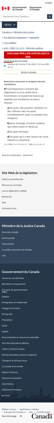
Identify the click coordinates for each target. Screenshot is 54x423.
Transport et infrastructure (14, 360)
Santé (4, 325)
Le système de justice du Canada (17, 249)
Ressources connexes (12, 185)
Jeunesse (6, 395)
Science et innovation (12, 378)
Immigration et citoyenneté (14, 302)
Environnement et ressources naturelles (20, 337)
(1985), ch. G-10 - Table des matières (23, 48)
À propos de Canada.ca (14, 412)
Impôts (5, 331)
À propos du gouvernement (15, 289)
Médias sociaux (9, 409)
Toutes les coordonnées (13, 278)
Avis (31, 412)
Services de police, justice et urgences (19, 354)
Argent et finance (10, 372)
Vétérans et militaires (12, 389)
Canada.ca (7, 32)
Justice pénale (8, 238)
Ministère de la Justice (24, 32)
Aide (4, 202)
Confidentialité (43, 412)
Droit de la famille (10, 232)
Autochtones (8, 384)
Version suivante (28, 72)
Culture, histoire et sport (13, 349)
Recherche (7, 196)
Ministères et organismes (13, 284)
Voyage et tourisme (11, 308)
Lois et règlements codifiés (14, 191)
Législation (34, 37)
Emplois (5, 296)
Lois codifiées (10, 42)
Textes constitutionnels (12, 179)
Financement (8, 244)
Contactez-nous (9, 208)
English (48, 2)
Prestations (7, 320)
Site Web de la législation (15, 37)
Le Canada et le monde (12, 366)
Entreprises (7, 314)
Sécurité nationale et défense (15, 343)
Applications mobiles (29, 409)
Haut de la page (12, 416)
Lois (4, 255)
